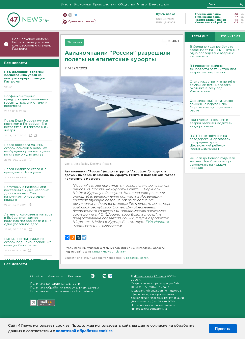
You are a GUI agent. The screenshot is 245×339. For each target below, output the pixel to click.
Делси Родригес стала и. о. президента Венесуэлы (28, 173)
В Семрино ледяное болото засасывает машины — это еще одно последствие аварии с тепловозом (214, 51)
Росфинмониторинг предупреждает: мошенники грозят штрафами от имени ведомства (28, 104)
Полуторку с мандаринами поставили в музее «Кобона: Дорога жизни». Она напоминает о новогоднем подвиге (28, 196)
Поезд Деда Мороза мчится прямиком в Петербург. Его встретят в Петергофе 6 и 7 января (28, 128)
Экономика (82, 4)
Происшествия (104, 4)
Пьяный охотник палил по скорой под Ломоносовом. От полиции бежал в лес (28, 245)
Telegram (110, 276)
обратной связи (137, 258)
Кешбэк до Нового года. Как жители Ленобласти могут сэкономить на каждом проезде (212, 163)
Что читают (230, 36)
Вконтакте (92, 276)
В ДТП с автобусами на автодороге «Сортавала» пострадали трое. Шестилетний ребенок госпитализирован (210, 142)
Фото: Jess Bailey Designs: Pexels (88, 164)
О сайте (36, 276)
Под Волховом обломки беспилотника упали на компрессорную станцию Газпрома (32, 44)
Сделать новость (81, 21)
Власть (66, 4)
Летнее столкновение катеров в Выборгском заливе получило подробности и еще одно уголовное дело (28, 222)
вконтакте (70, 15)
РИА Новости (157, 222)
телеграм (75, 15)
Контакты (55, 276)
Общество (126, 4)
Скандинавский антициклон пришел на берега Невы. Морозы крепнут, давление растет (211, 106)
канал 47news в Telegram (109, 252)
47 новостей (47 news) (150, 276)
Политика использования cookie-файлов (61, 291)
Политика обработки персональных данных (64, 287)
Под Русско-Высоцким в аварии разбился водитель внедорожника (211, 123)
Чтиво (142, 4)
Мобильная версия (65, 15)
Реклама (74, 276)
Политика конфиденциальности (55, 283)
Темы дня (199, 36)
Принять (222, 329)
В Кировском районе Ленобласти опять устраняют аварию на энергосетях (213, 69)
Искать (241, 4)
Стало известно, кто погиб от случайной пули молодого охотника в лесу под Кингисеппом (213, 86)
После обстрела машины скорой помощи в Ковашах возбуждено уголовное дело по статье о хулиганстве (28, 153)
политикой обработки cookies (84, 331)
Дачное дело (159, 4)
